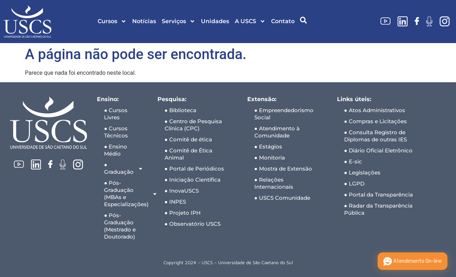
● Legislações (362, 172)
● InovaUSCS (182, 190)
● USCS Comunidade (282, 197)
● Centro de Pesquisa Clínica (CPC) (193, 125)
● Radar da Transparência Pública (378, 209)
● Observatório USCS (193, 223)
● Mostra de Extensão (283, 168)
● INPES (175, 201)
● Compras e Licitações (375, 121)
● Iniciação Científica (193, 179)
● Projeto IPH (183, 212)
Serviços (178, 21)
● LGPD (354, 183)
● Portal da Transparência (378, 194)
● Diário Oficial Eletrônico (378, 150)
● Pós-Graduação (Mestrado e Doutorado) (120, 226)
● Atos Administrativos (374, 110)
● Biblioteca (180, 110)
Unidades (215, 21)
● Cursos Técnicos (116, 132)
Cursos (112, 21)
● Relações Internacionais (273, 183)
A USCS (250, 21)
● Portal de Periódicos (194, 168)
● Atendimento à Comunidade (277, 132)
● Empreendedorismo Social (284, 114)
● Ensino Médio (115, 150)
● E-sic (353, 161)
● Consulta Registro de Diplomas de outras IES (375, 136)
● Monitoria (269, 157)
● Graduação (123, 168)
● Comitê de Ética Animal (188, 154)
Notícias (144, 21)
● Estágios (268, 146)
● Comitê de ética (188, 139)
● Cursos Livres (116, 114)
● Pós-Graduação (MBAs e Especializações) (127, 193)
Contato (283, 21)
